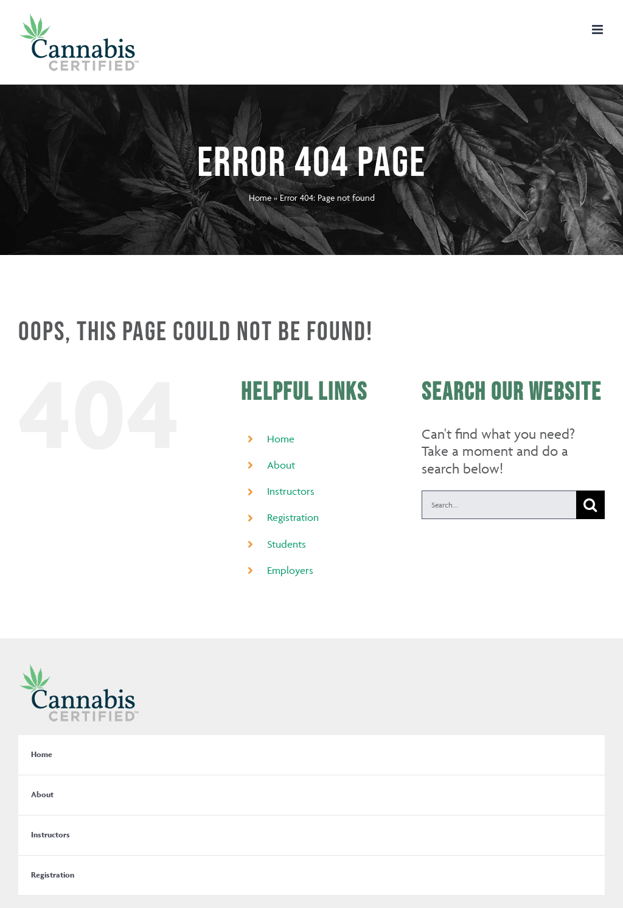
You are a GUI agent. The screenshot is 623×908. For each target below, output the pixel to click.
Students (286, 544)
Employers (290, 570)
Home (260, 197)
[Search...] (499, 505)
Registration (293, 517)
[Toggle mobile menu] (598, 29)
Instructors (291, 491)
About (281, 465)
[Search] (590, 505)
